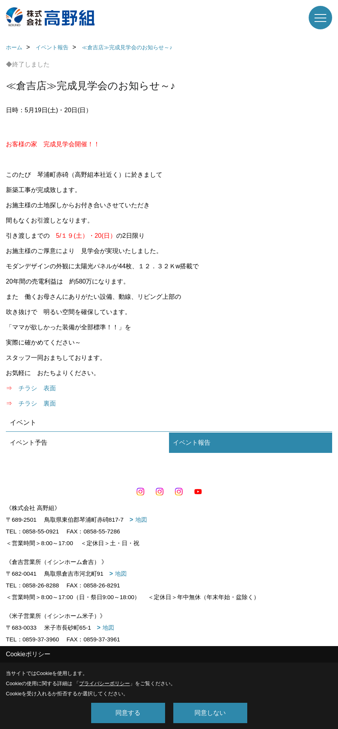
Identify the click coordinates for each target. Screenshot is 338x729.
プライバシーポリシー (104, 683)
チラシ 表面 (37, 388)
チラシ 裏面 (37, 403)
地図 (141, 519)
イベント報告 (191, 442)
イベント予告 (28, 442)
